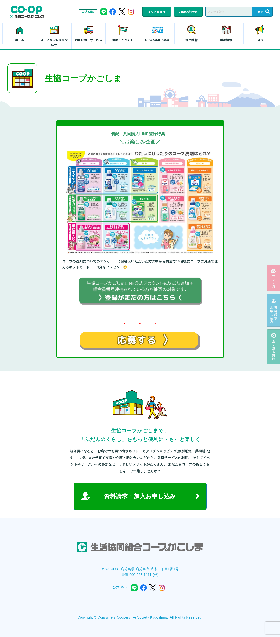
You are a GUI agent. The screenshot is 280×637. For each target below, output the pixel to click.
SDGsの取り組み (157, 40)
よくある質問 (157, 12)
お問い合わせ (188, 12)
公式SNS (88, 12)
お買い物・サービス (88, 40)
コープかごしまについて (54, 42)
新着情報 (226, 40)
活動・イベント (122, 40)
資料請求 (273, 310)
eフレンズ (273, 278)
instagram (131, 11)
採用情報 (191, 40)
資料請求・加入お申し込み (140, 496)
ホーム (19, 40)
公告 (260, 40)
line (103, 11)
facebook (112, 11)
